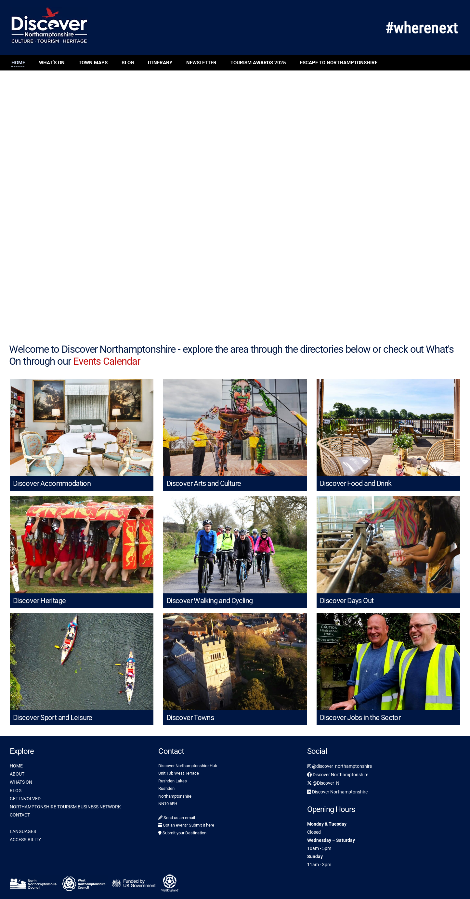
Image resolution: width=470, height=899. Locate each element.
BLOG (16, 790)
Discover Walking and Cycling (209, 601)
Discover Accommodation (52, 483)
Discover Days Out (346, 601)
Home (18, 63)
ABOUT (17, 774)
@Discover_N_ (324, 783)
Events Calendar (106, 361)
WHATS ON (21, 782)
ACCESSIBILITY (25, 839)
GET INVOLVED (25, 798)
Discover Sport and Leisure (52, 718)
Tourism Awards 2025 (258, 63)
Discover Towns (190, 718)
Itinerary (160, 63)
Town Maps (93, 63)
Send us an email (176, 817)
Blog (128, 63)
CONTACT (20, 814)
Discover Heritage (39, 601)
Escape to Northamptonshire (338, 63)
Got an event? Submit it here (186, 825)
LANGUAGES (23, 831)
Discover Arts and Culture (203, 483)
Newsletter (201, 63)
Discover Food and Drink (356, 483)
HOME (16, 765)
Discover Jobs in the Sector (360, 718)
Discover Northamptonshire (337, 774)
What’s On (52, 63)
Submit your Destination (182, 832)
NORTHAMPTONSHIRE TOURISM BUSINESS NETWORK (65, 806)
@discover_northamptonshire (339, 766)
